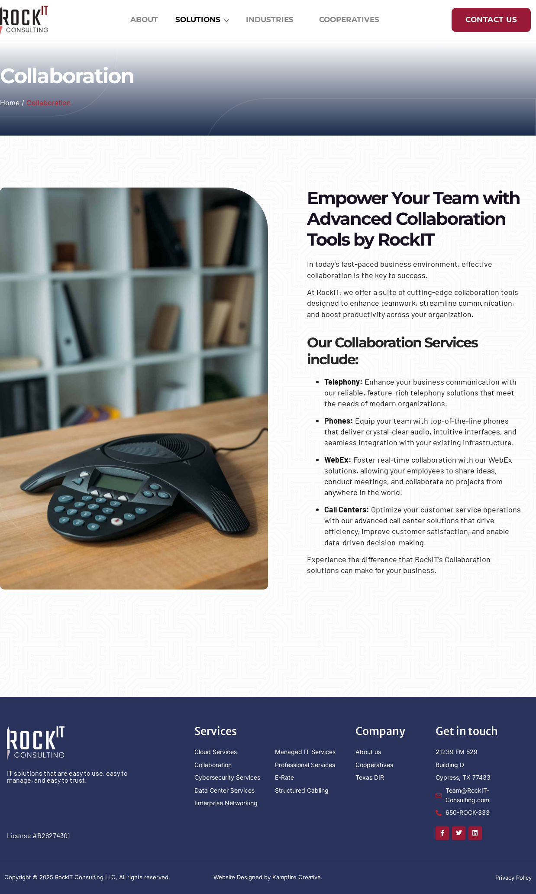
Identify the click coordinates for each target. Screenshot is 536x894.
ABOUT (142, 20)
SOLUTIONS (200, 21)
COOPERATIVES (351, 21)
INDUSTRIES (272, 21)
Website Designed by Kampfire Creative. (268, 877)
